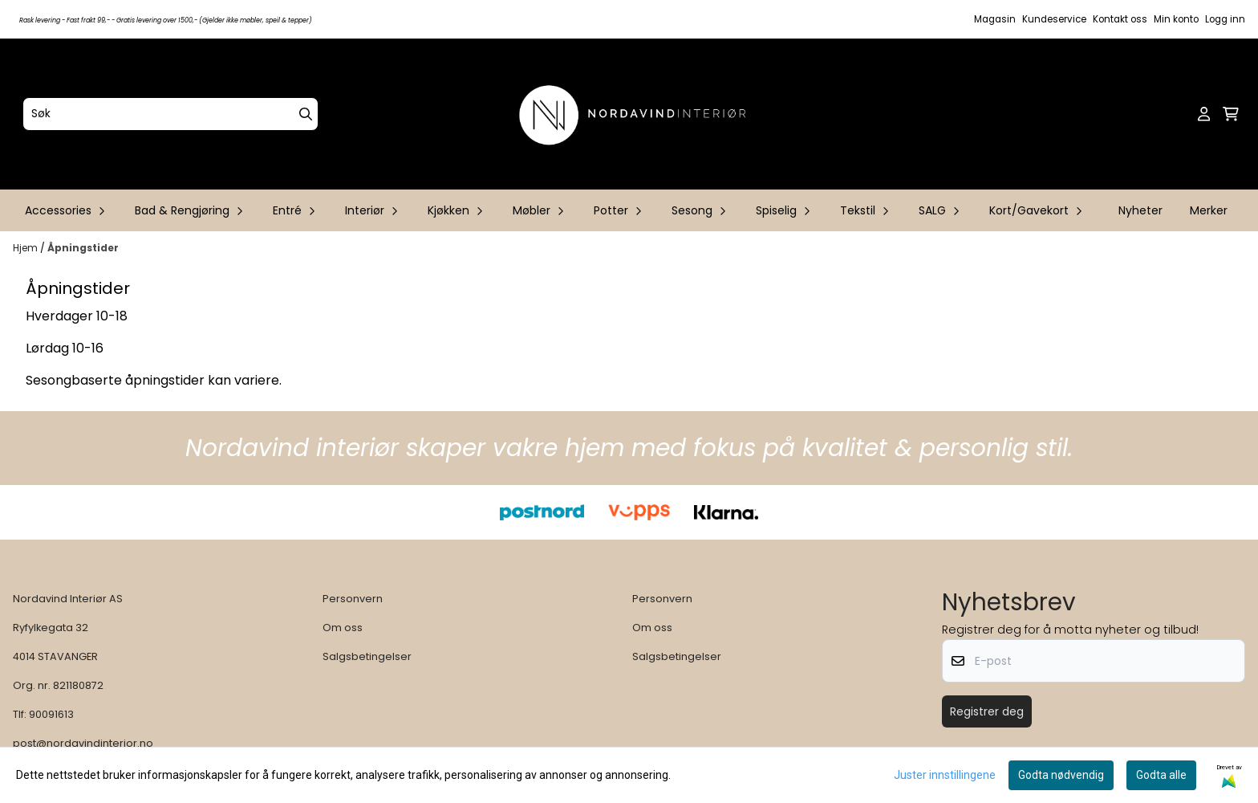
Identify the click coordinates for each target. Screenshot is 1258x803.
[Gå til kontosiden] (1203, 114)
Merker (1209, 210)
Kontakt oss (1120, 19)
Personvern (353, 598)
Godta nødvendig (1061, 774)
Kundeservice (1054, 19)
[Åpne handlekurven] (1230, 114)
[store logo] (633, 114)
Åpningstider (83, 248)
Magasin (995, 19)
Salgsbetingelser (367, 656)
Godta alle (1161, 774)
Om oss (343, 627)
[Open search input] (1178, 114)
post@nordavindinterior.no (83, 743)
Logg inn (1225, 19)
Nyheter (1140, 210)
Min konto (1176, 19)
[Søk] (170, 114)
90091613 (51, 714)
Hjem (26, 248)
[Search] (305, 114)
